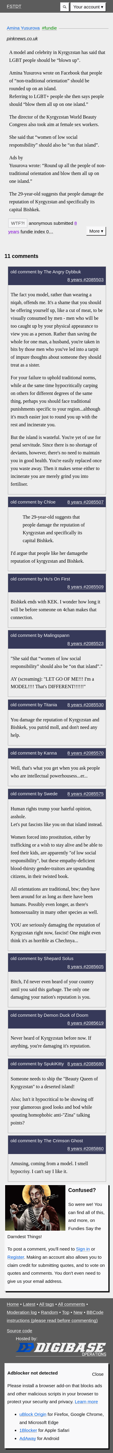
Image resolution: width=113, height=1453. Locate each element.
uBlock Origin (33, 1414)
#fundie (49, 27)
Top (65, 1312)
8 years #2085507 (85, 501)
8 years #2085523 (85, 643)
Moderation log (22, 1312)
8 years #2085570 (85, 752)
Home (13, 1304)
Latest (29, 1304)
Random (49, 1312)
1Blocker (28, 1430)
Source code (19, 1330)
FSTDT (14, 6)
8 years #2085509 (85, 586)
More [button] (94, 231)
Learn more (86, 1401)
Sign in (83, 1248)
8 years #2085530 (85, 704)
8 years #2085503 (85, 279)
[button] (64, 7)
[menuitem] (88, 7)
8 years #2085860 (85, 1148)
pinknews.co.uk (22, 38)
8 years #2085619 (85, 1022)
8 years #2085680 (85, 1063)
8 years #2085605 (85, 966)
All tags (46, 1304)
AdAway (28, 1438)
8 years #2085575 (85, 793)
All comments (71, 1304)
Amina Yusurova (23, 27)
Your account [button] (87, 6)
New (78, 1312)
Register (16, 1257)
